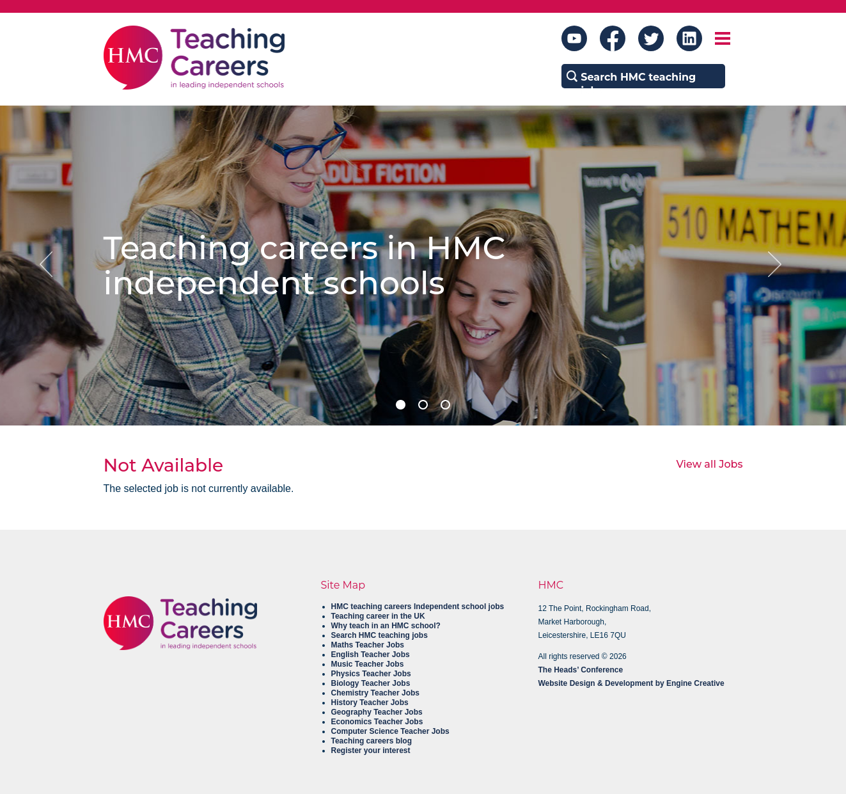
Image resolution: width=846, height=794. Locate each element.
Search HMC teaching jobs (379, 635)
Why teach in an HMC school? (386, 625)
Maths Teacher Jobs (367, 644)
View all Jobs (709, 464)
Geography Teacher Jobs (377, 712)
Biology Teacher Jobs (371, 683)
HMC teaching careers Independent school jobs (418, 606)
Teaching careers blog (371, 740)
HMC (551, 585)
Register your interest (371, 750)
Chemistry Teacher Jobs (375, 692)
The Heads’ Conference (580, 669)
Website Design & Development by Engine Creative (631, 683)
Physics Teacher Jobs (371, 673)
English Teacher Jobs (370, 654)
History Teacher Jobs (370, 702)
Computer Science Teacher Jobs (390, 731)
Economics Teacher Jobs (377, 721)
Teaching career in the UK (378, 616)
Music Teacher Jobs (367, 664)
